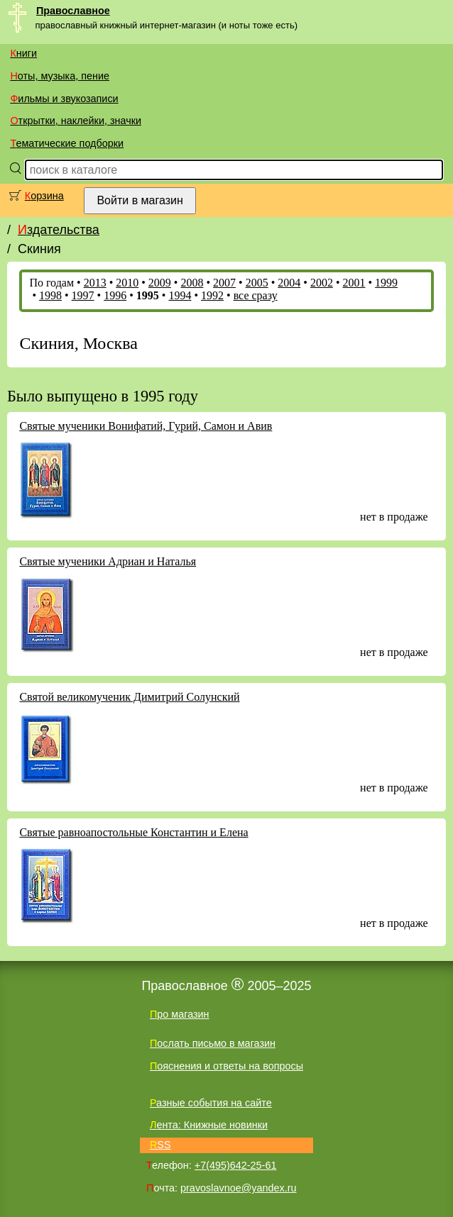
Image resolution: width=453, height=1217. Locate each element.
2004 (289, 283)
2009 (159, 283)
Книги (23, 53)
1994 (179, 295)
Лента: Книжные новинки (209, 1124)
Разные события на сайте (211, 1102)
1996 (115, 295)
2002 (321, 283)
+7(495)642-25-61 (236, 1165)
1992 (212, 295)
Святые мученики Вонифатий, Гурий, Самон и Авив (145, 426)
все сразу (256, 295)
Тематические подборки (67, 143)
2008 (191, 283)
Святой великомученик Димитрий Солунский (129, 697)
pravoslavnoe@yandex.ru (238, 1188)
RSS (160, 1144)
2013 (95, 283)
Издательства (58, 230)
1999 (386, 283)
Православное (73, 10)
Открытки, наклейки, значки (75, 120)
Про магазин (179, 1014)
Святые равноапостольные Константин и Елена (133, 832)
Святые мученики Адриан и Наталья (107, 561)
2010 (127, 283)
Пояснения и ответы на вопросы (226, 1066)
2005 (257, 283)
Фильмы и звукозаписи (64, 98)
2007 (224, 283)
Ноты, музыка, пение (59, 76)
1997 (83, 295)
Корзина (44, 195)
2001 (354, 283)
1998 (50, 295)
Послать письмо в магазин (212, 1043)
